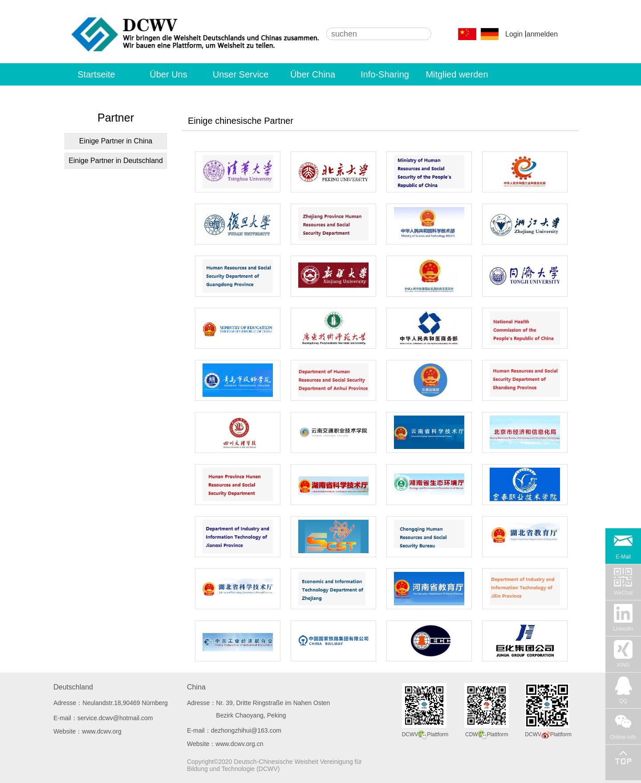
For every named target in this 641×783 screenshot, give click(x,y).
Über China (312, 74)
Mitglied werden (457, 74)
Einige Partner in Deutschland (116, 160)
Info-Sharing (385, 74)
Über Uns (168, 74)
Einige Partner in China (116, 141)
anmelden (542, 34)
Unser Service (241, 74)
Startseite (96, 74)
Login (514, 34)
